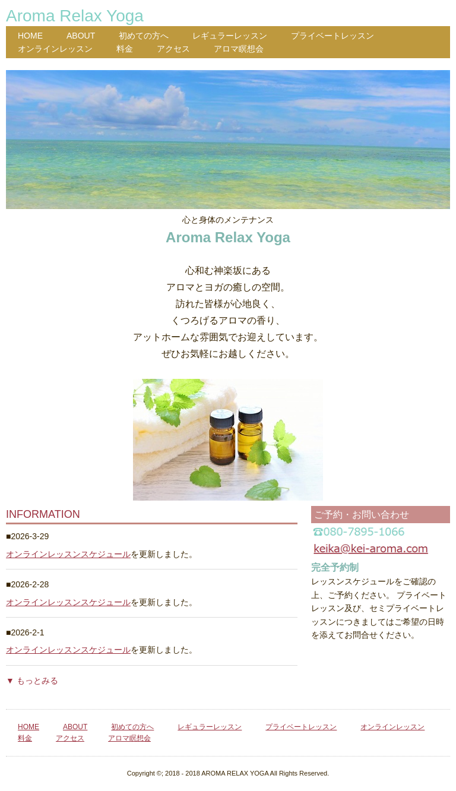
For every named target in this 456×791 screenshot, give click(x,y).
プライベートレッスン (332, 35)
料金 (124, 48)
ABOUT (80, 35)
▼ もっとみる (32, 680)
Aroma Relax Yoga (75, 16)
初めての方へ (144, 35)
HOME (30, 35)
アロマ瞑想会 (239, 48)
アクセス (173, 48)
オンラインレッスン (55, 48)
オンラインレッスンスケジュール (68, 554)
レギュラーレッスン (229, 35)
